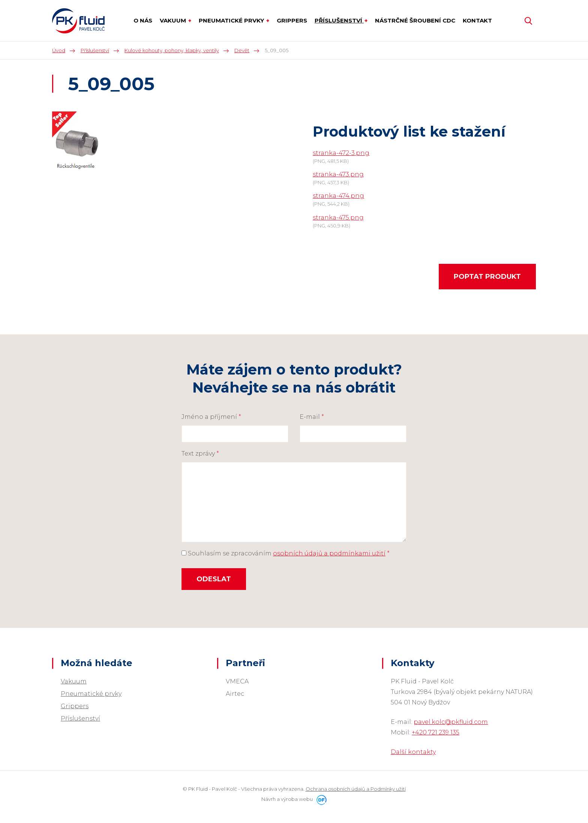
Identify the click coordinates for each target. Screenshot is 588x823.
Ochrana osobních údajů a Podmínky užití (356, 789)
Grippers (74, 706)
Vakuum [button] (174, 20)
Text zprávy (200, 453)
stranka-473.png (338, 174)
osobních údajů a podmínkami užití (329, 553)
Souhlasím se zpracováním (286, 553)
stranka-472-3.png (341, 152)
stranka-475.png (338, 217)
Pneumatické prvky (91, 693)
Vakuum (74, 681)
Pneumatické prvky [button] (232, 20)
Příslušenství (80, 718)
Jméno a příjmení (211, 416)
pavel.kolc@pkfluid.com (451, 721)
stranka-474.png (338, 195)
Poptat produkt (487, 276)
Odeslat (213, 579)
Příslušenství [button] (339, 20)
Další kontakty (413, 751)
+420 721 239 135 (435, 732)
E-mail (312, 416)
